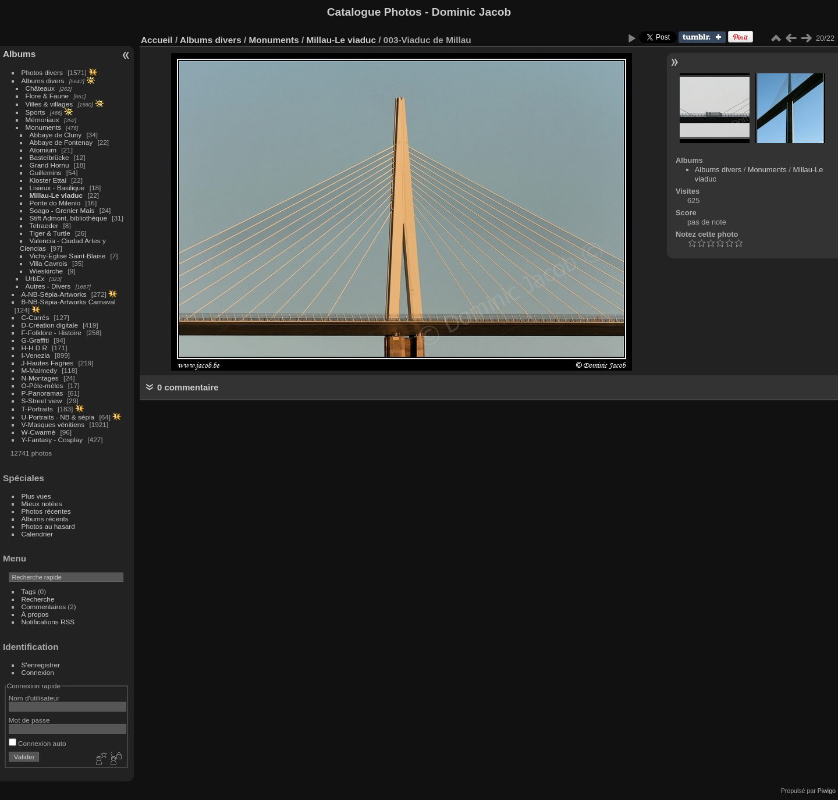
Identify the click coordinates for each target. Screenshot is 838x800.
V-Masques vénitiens (53, 424)
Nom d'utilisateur (34, 698)
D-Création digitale (50, 325)
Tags (29, 591)
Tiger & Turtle (50, 233)
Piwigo (827, 790)
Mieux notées (42, 503)
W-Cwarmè (39, 432)
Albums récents (45, 518)
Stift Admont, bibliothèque (68, 218)
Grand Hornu (49, 165)
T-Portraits (37, 409)
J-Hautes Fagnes (48, 363)
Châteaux (40, 88)
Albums (19, 54)
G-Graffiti (35, 340)
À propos (35, 614)
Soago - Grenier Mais (62, 210)
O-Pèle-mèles (42, 385)
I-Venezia (36, 355)
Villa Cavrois (49, 263)
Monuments (43, 127)
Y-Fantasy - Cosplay (52, 439)
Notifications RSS (48, 621)
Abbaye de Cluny (56, 134)
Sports (35, 112)
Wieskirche (46, 271)
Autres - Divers (48, 286)
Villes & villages (49, 104)
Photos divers (42, 72)
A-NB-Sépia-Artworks (54, 294)
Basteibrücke (49, 157)
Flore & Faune (47, 95)
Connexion (38, 672)
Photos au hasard (48, 526)
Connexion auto (37, 743)
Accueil (157, 40)
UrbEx (35, 278)
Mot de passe (29, 720)
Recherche (38, 599)
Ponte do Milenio (55, 203)
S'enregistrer (41, 665)
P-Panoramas (42, 393)
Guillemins (46, 172)
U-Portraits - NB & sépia (58, 417)
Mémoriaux (42, 119)
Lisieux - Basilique (57, 187)
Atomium (43, 150)
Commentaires (44, 606)
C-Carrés (35, 317)
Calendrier (37, 534)
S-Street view (42, 400)
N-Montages (40, 378)
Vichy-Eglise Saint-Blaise (68, 255)
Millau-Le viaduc (56, 195)
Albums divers (43, 80)
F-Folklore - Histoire (51, 332)
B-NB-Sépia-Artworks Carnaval (69, 301)
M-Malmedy (39, 370)
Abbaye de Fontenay (61, 142)
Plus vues (36, 496)
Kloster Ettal (48, 180)
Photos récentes (46, 511)
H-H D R (34, 347)
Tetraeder (44, 225)
